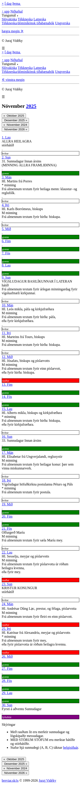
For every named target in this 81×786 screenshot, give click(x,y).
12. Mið (7, 357)
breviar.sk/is (10, 780)
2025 (31, 106)
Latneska (39, 19)
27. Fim (7, 668)
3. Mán (6, 177)
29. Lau (7, 693)
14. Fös (7, 397)
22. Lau (7, 552)
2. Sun (6, 157)
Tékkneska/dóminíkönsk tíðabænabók (28, 23)
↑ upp (6, 11)
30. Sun (7, 705)
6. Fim (6, 241)
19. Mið (7, 504)
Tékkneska (25, 19)
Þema (16, 3)
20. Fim (7, 516)
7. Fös (6, 253)
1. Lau (6, 137)
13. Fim (7, 384)
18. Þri (6, 480)
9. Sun (6, 277)
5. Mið (6, 229)
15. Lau (7, 409)
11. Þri (6, 333)
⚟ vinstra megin (13, 80)
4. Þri (5, 205)
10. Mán (7, 305)
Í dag (8, 3)
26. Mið (7, 656)
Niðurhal (16, 11)
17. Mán (7, 452)
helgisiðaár (70, 747)
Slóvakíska (9, 19)
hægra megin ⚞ (13, 31)
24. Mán (7, 604)
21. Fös (7, 528)
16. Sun (7, 436)
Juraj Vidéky (47, 780)
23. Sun (7, 584)
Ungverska (62, 23)
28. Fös (7, 681)
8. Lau (6, 265)
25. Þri (6, 629)
